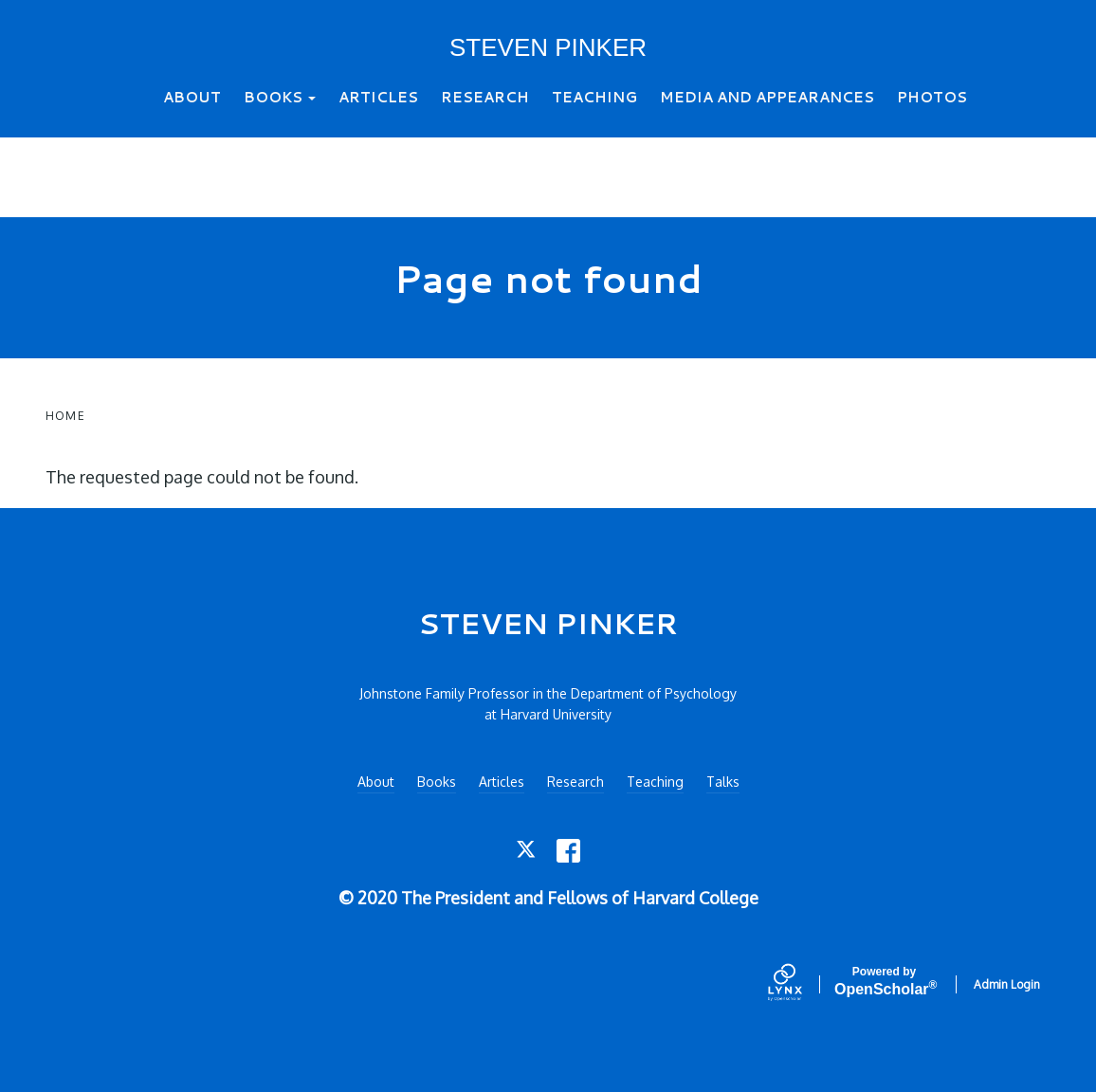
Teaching (594, 97)
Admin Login (1007, 984)
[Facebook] (568, 850)
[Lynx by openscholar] (801, 984)
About (192, 97)
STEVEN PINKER (548, 47)
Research (485, 97)
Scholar (884, 981)
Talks (723, 782)
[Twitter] (527, 850)
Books (280, 97)
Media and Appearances (767, 97)
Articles (378, 97)
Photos (932, 97)
